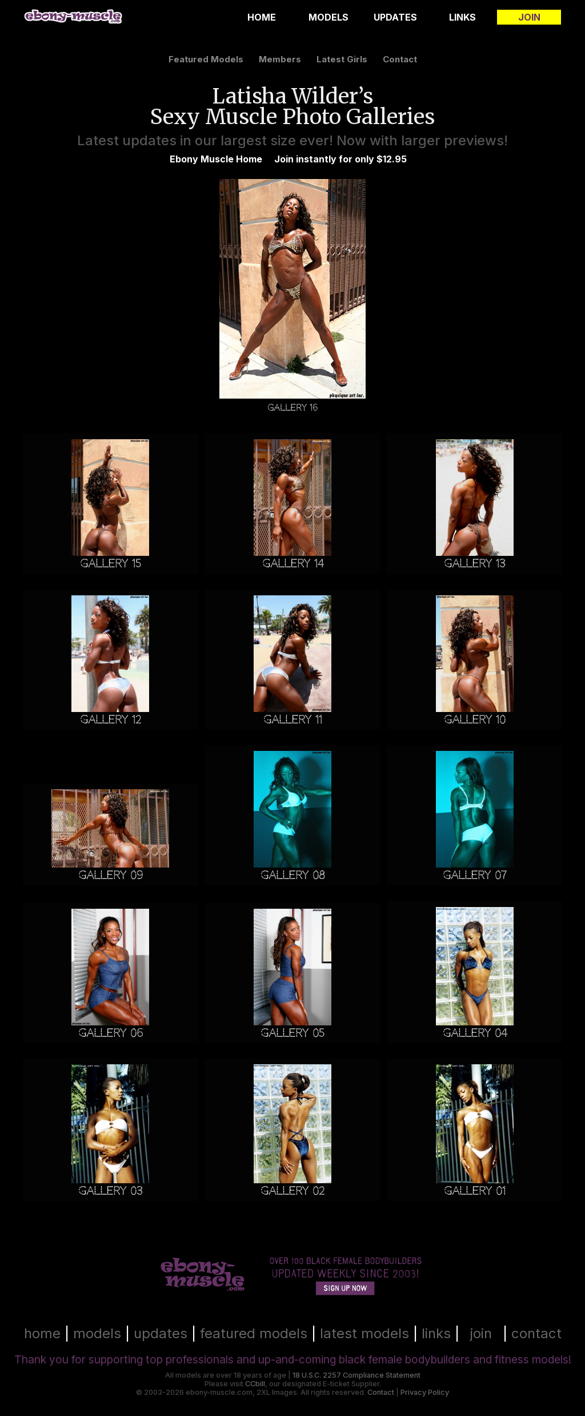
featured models (206, 59)
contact (400, 59)
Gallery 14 (292, 563)
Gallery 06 (110, 1033)
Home (261, 17)
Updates (395, 17)
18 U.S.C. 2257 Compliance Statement (356, 1375)
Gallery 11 (292, 719)
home (42, 1333)
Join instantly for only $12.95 (340, 159)
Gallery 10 (475, 719)
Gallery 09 (110, 875)
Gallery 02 (292, 1191)
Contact (380, 1392)
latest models (364, 1333)
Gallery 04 (475, 1033)
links (436, 1333)
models (97, 1333)
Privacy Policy (424, 1392)
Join (529, 17)
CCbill (255, 1383)
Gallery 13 (474, 563)
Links (462, 17)
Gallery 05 (292, 1033)
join (481, 1333)
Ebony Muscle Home (216, 159)
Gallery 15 (110, 563)
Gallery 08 (293, 875)
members (280, 59)
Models (328, 17)
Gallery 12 (110, 719)
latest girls (341, 59)
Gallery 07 (475, 875)
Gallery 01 (475, 1191)
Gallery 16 (292, 408)
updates (160, 1333)
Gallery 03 (110, 1191)
